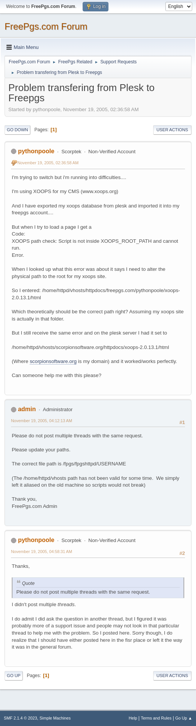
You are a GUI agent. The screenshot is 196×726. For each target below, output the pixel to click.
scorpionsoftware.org (53, 361)
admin (27, 409)
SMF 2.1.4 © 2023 (20, 718)
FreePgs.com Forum (46, 26)
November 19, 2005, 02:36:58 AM (47, 162)
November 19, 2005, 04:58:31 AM (41, 551)
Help (133, 718)
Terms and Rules (156, 718)
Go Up (13, 675)
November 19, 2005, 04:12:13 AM (41, 420)
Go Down (17, 129)
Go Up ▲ (183, 718)
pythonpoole (36, 151)
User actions (172, 129)
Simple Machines (55, 718)
